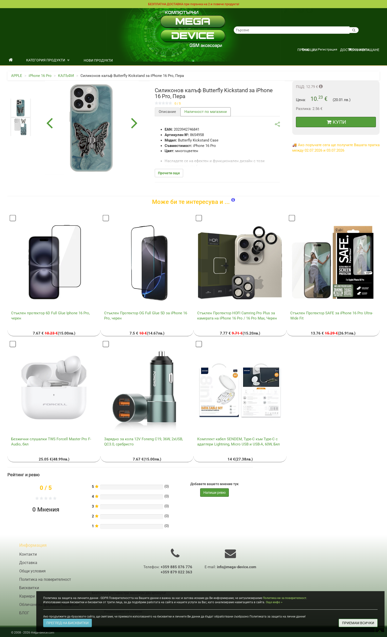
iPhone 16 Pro (40, 76)
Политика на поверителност (69, 13)
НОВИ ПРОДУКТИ (98, 61)
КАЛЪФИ (66, 76)
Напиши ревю (214, 493)
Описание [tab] (167, 112)
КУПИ (336, 122)
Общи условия (35, 13)
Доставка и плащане (359, 50)
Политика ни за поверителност (284, 598)
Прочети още (169, 173)
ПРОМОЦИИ (307, 50)
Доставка (15, 13)
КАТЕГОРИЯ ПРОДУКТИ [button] (47, 60)
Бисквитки (29, 591)
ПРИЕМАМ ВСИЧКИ (358, 623)
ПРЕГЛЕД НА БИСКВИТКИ (67, 623)
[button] (233, 200)
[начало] (11, 60)
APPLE (16, 76)
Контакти (98, 13)
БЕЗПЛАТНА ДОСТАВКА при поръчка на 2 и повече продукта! (193, 4)
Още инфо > (274, 602)
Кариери (15, 17)
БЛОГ (24, 616)
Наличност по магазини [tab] (205, 112)
